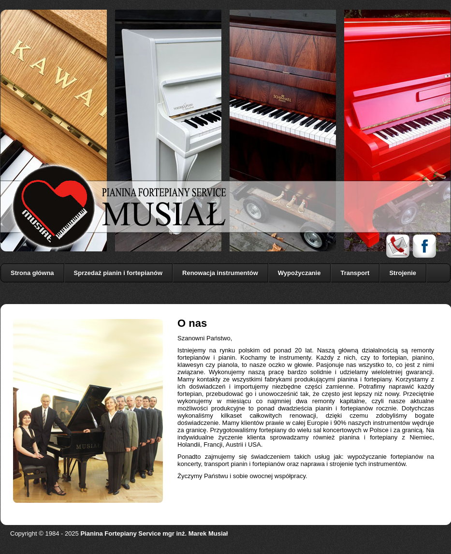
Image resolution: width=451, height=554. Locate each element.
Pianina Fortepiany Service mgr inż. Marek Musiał (154, 533)
